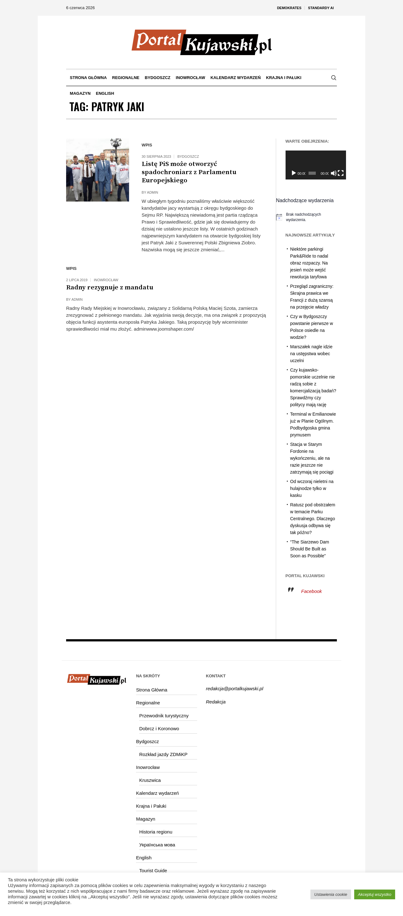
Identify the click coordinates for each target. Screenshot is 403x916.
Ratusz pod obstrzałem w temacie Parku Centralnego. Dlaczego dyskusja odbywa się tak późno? (312, 518)
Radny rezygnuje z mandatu (109, 287)
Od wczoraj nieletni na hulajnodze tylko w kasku (312, 488)
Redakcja (216, 701)
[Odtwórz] (294, 173)
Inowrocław (106, 280)
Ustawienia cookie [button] (330, 894)
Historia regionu (155, 831)
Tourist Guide (153, 870)
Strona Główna (151, 689)
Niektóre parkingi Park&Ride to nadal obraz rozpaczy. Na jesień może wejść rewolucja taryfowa (309, 263)
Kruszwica (150, 780)
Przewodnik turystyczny (164, 715)
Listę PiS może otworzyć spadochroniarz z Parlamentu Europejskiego (189, 172)
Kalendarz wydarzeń (157, 793)
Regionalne (148, 702)
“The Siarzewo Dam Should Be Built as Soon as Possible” (309, 548)
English (143, 857)
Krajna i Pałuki (151, 806)
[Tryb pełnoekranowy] (333, 173)
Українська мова (157, 844)
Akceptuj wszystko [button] (374, 894)
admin (152, 192)
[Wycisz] (327, 173)
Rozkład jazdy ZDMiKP (163, 754)
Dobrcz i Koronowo (159, 728)
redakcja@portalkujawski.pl (234, 688)
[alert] (306, 217)
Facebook (311, 591)
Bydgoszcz (188, 156)
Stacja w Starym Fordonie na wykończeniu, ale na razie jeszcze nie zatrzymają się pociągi (312, 458)
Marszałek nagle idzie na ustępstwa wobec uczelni (311, 353)
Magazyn (145, 819)
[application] (311, 165)
